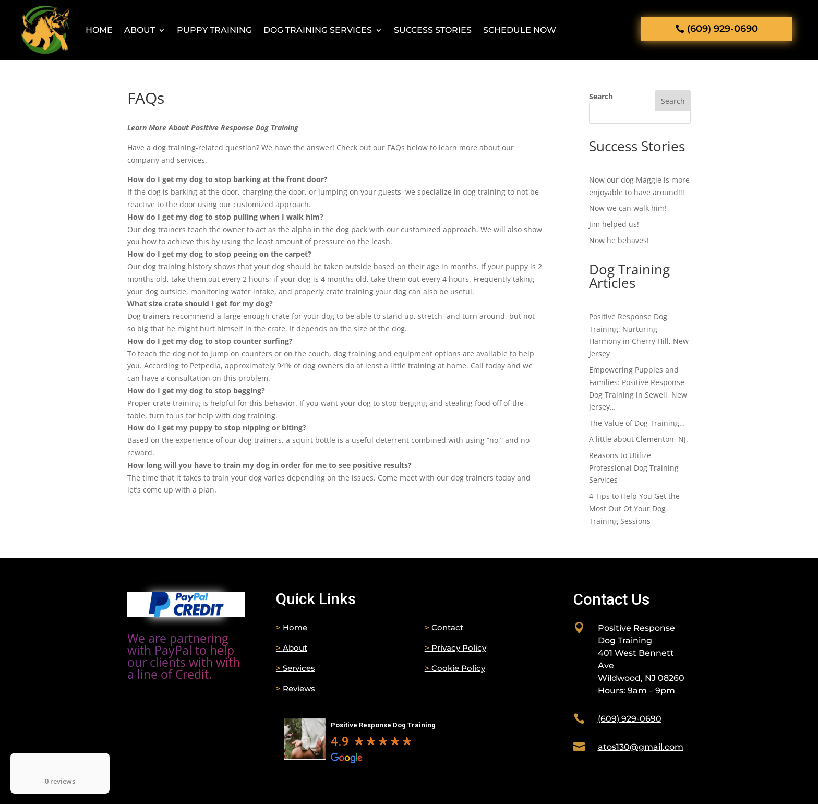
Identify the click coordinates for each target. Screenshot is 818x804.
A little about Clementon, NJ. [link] (638, 439)
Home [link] (99, 30)
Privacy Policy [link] (455, 648)
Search (601, 96)
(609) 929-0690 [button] (722, 28)
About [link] (139, 30)
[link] (186, 614)
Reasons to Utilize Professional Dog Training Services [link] (634, 467)
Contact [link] (444, 627)
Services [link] (295, 668)
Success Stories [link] (433, 30)
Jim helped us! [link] (614, 224)
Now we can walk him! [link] (628, 208)
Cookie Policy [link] (455, 668)
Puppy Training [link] (214, 30)
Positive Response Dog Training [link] (383, 725)
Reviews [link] (295, 688)
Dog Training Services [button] (317, 30)
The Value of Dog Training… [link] (637, 423)
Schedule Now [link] (519, 30)
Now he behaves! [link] (619, 240)
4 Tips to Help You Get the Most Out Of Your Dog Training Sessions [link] (634, 508)
